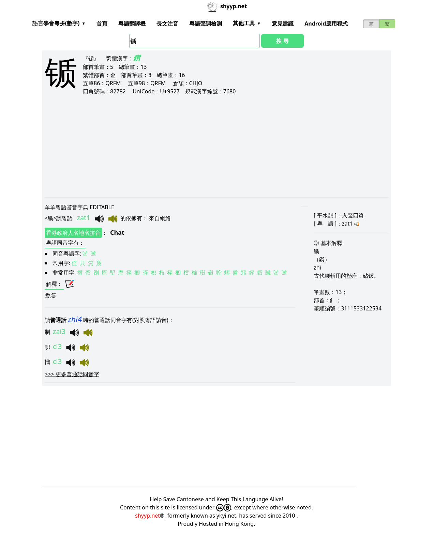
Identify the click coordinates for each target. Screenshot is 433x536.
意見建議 (283, 23)
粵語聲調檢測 (205, 23)
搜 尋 (282, 41)
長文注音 (167, 23)
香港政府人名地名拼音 (73, 232)
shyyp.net (147, 515)
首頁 (101, 23)
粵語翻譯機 (132, 23)
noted (304, 507)
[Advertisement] (216, 146)
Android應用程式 (326, 23)
